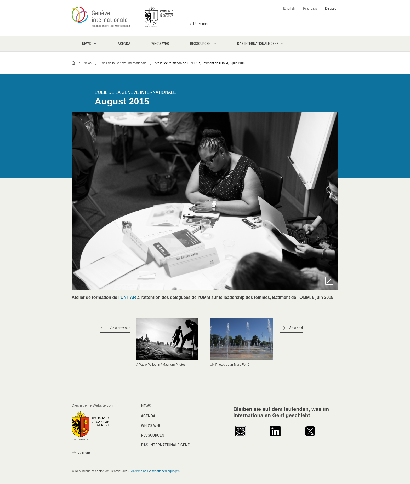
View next (296, 328)
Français (310, 8)
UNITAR (129, 297)
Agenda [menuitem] (124, 44)
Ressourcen (152, 435)
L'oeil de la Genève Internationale (123, 63)
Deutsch (331, 8)
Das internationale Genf (165, 444)
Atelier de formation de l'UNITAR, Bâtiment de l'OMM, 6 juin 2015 (200, 63)
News (88, 63)
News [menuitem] (86, 44)
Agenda (148, 415)
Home (73, 63)
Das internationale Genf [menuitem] (257, 44)
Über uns (200, 23)
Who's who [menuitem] (160, 44)
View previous (120, 328)
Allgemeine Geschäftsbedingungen (155, 471)
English (289, 8)
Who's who (151, 425)
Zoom (329, 281)
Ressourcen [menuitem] (200, 44)
